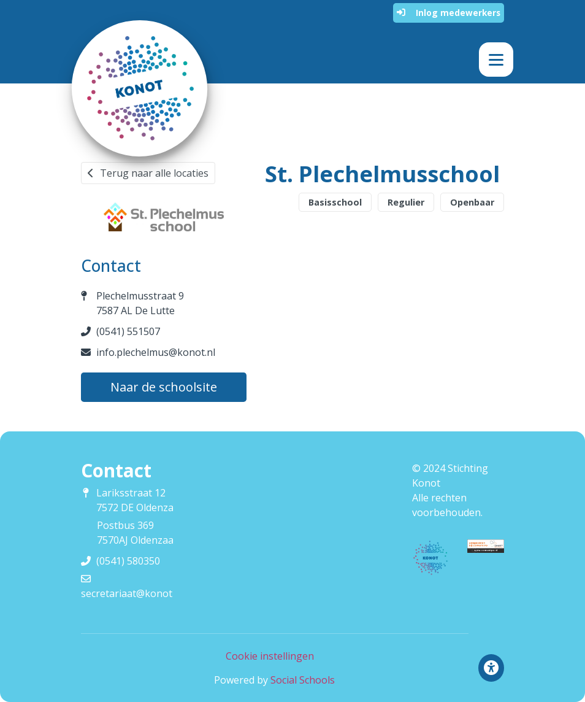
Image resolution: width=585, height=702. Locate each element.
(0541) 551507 (128, 331)
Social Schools (302, 680)
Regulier (406, 202)
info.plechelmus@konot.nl (155, 352)
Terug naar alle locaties (148, 173)
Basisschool (335, 202)
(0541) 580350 (128, 561)
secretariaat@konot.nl (132, 593)
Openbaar (472, 202)
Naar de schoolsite (163, 387)
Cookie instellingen (270, 656)
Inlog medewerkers (448, 12)
